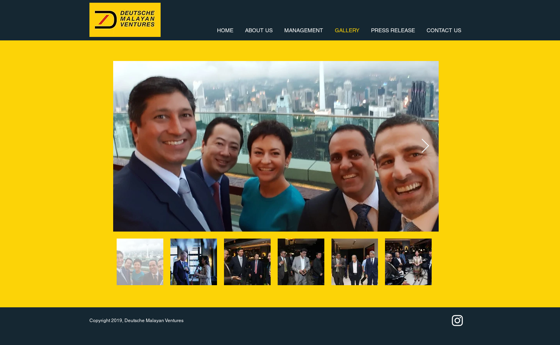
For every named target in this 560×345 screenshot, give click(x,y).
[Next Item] (425, 146)
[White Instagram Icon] (457, 320)
